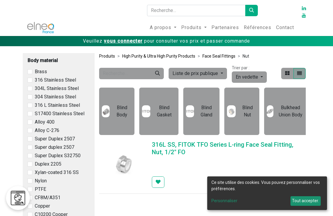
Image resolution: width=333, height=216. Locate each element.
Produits (107, 56)
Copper (42, 206)
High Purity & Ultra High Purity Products (158, 56)
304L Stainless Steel (57, 88)
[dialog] (267, 193)
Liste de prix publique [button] (195, 73)
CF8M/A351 (47, 197)
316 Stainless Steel (55, 80)
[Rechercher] (251, 10)
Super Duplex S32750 (58, 155)
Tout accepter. (305, 200)
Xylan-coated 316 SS (57, 172)
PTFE (40, 189)
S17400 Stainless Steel (59, 113)
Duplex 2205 (48, 164)
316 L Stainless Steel (57, 105)
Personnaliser (224, 200)
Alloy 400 (45, 122)
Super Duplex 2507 (55, 139)
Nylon (41, 181)
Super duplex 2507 (54, 147)
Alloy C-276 (47, 130)
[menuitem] (163, 28)
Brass (41, 71)
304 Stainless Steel (55, 97)
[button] (249, 77)
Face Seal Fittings (218, 56)
